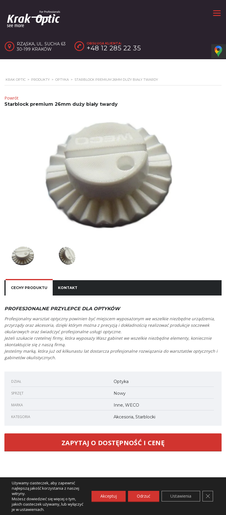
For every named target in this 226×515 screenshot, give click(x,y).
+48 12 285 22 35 (114, 48)
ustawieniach (32, 509)
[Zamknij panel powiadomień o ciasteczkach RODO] (207, 496)
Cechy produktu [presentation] (29, 287)
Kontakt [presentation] (67, 287)
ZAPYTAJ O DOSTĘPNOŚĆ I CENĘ (113, 442)
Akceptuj (108, 496)
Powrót (11, 98)
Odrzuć (143, 496)
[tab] (29, 288)
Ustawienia (180, 496)
